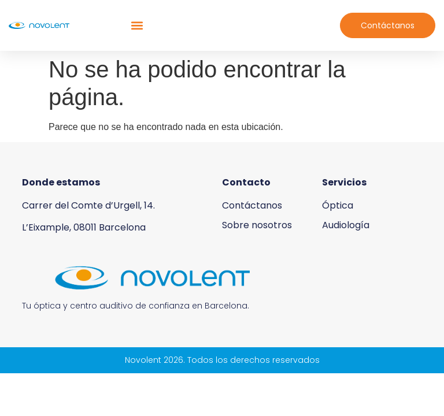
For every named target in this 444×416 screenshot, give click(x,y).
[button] (136, 25)
